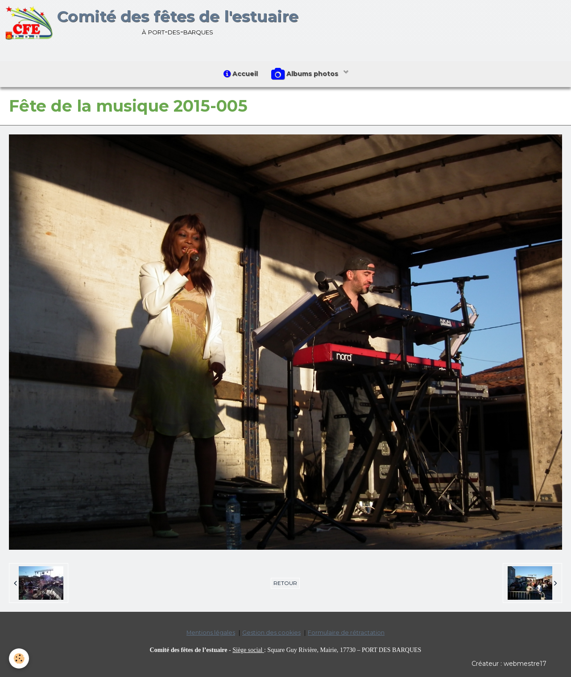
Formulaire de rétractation (346, 632)
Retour (285, 583)
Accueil (240, 74)
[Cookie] (19, 658)
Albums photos (305, 74)
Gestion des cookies (271, 632)
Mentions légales (210, 632)
